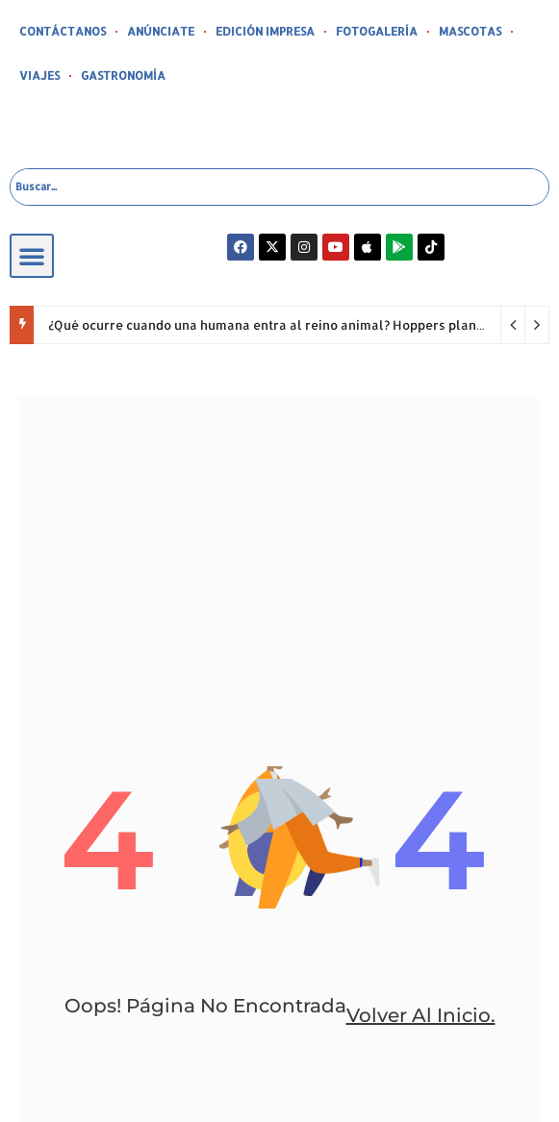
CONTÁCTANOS (62, 31)
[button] (32, 256)
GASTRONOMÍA (123, 75)
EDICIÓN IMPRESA (265, 31)
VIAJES (39, 75)
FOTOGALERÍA (377, 31)
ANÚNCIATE (160, 31)
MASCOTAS (470, 31)
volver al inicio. (420, 1015)
